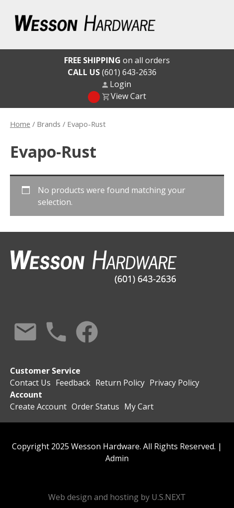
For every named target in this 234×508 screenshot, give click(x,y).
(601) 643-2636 (112, 72)
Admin (117, 458)
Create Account (38, 406)
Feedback (73, 382)
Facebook (87, 332)
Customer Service (45, 370)
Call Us (56, 332)
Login (120, 84)
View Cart (128, 96)
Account (26, 394)
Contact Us (25, 332)
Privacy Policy (174, 382)
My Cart (139, 406)
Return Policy (120, 382)
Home (20, 124)
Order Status (95, 406)
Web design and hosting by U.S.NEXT (117, 497)
